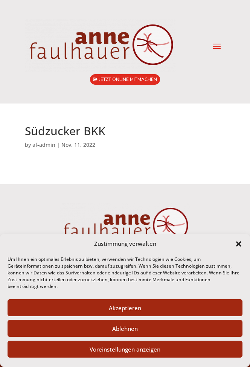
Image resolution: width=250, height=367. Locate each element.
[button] (238, 244)
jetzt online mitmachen (128, 79)
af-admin (43, 144)
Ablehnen (125, 328)
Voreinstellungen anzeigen (125, 349)
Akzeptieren (125, 308)
